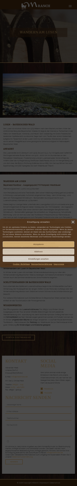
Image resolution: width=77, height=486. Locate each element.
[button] (73, 222)
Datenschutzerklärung (41, 264)
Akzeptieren (38, 244)
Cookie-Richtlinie (21, 264)
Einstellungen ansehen (38, 259)
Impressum (59, 264)
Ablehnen (38, 251)
